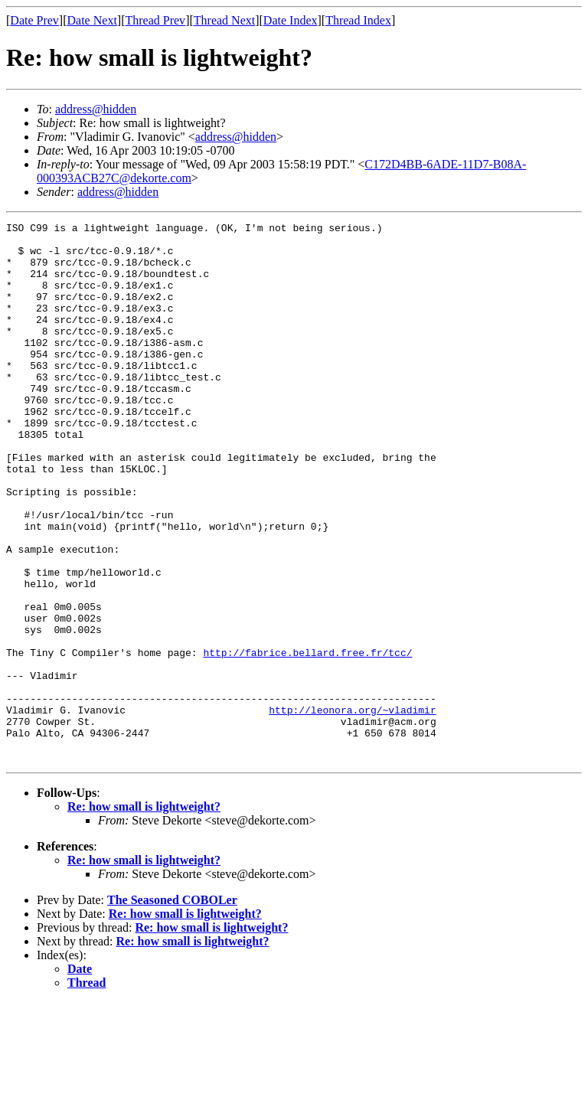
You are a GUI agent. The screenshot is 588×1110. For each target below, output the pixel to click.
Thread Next (224, 20)
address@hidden (95, 109)
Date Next (92, 20)
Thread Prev (155, 20)
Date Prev (34, 20)
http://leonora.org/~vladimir (352, 808)
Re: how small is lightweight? (143, 914)
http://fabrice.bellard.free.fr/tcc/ (307, 739)
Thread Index (358, 20)
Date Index (290, 20)
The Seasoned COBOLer (172, 1007)
